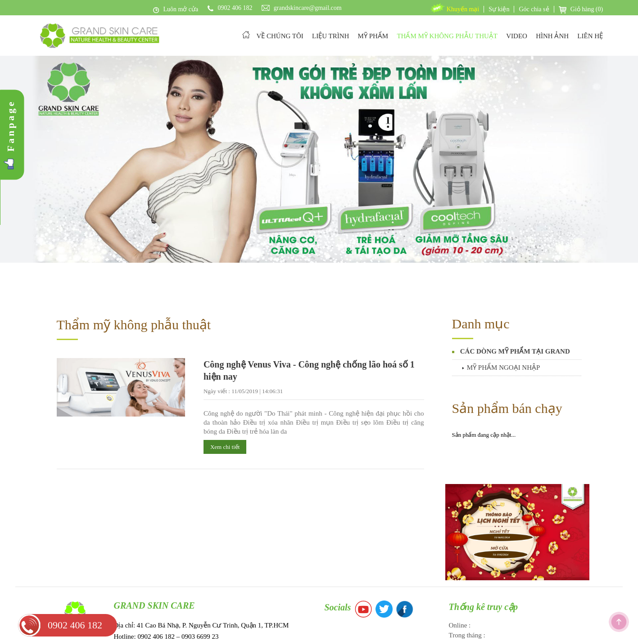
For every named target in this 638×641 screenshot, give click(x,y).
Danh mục (481, 267)
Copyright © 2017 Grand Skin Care (319, 629)
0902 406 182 (75, 625)
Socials (338, 551)
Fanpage (10, 125)
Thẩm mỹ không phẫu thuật (134, 268)
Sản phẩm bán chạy (507, 352)
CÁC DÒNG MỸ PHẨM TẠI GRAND (515, 295)
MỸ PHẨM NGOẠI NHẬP (503, 311)
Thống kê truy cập (483, 551)
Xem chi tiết (225, 391)
